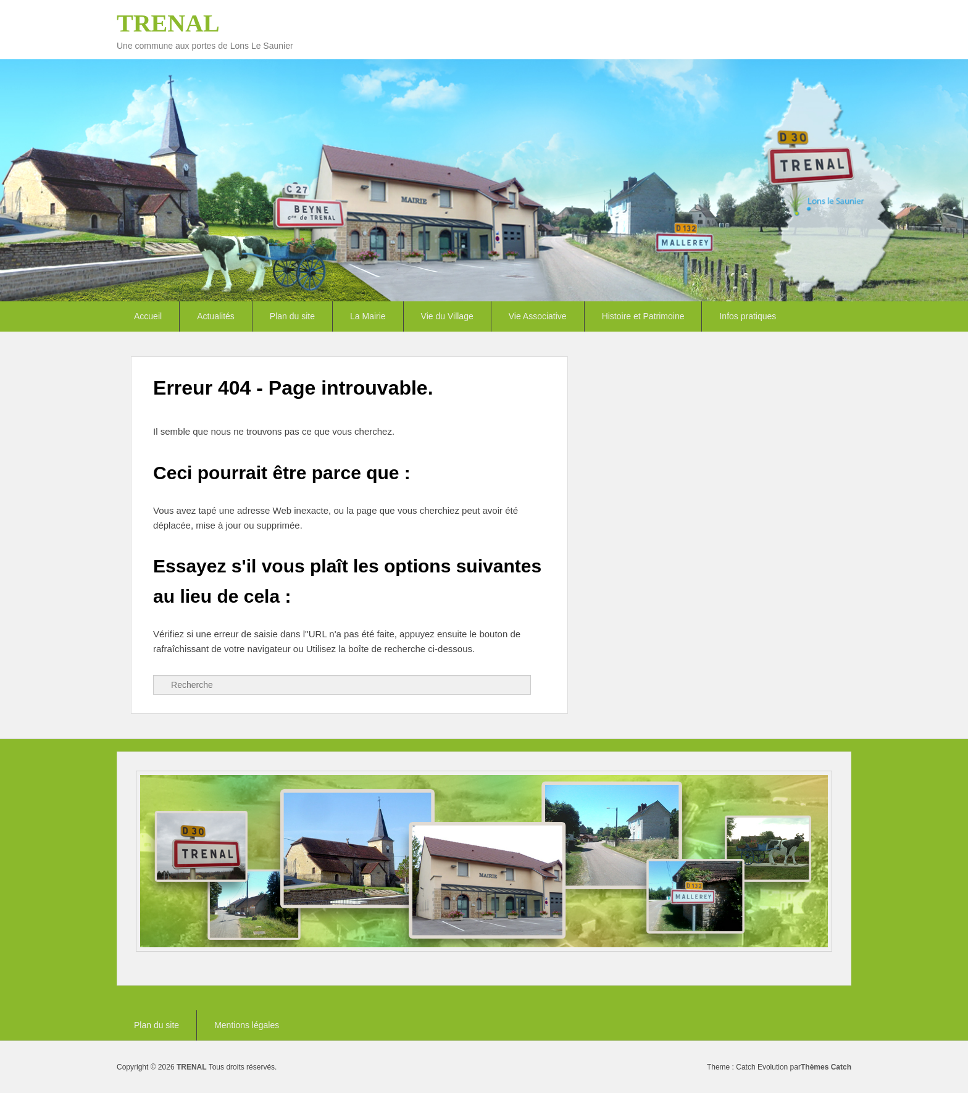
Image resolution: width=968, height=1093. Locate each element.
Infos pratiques (747, 316)
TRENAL (168, 23)
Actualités (216, 316)
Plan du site (292, 316)
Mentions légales (246, 1025)
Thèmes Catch (826, 1067)
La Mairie (368, 316)
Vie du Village (447, 316)
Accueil (148, 316)
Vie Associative (538, 316)
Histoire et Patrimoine (643, 316)
